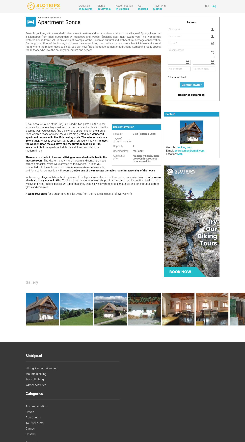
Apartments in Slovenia (49, 18)
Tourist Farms (99, 385)
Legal (158, 374)
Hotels (94, 374)
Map (180, 154)
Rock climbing (35, 379)
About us (160, 368)
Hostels (95, 396)
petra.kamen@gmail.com (189, 150)
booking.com (184, 147)
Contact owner (192, 84)
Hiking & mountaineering (41, 368)
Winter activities (36, 385)
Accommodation (101, 368)
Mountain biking (36, 374)
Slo (207, 6)
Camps (94, 390)
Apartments (97, 379)
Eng (214, 6)
